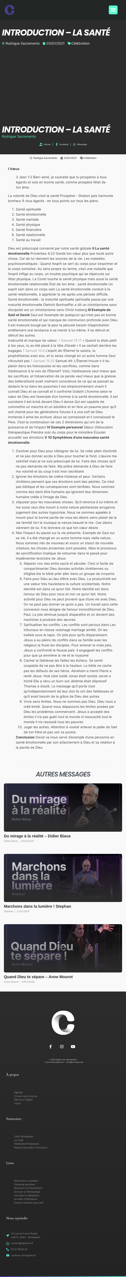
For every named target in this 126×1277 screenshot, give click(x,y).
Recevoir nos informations (28, 1187)
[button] (113, 9)
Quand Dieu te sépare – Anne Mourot (38, 977)
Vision (17, 1103)
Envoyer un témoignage (27, 1191)
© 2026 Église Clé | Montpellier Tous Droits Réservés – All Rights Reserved (63, 1060)
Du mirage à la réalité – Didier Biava (37, 836)
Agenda (18, 1092)
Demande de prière (24, 1184)
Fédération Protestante (26, 1143)
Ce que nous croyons (25, 1096)
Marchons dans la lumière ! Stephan (37, 906)
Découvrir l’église (23, 1099)
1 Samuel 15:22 (42, 361)
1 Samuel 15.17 (70, 340)
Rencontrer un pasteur (26, 1180)
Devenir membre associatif (28, 1202)
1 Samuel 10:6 (34, 351)
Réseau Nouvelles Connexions (30, 1147)
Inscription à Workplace (27, 1195)
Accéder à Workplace (25, 1198)
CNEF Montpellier (23, 1136)
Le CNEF (19, 1140)
